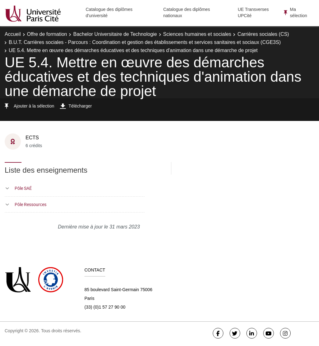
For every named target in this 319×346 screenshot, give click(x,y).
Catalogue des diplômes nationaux (186, 12)
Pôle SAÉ (23, 188)
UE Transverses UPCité (253, 12)
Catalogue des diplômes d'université (109, 12)
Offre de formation (47, 34)
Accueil (13, 34)
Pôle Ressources (30, 204)
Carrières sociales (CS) (263, 34)
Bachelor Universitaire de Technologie (115, 34)
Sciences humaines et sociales (197, 34)
